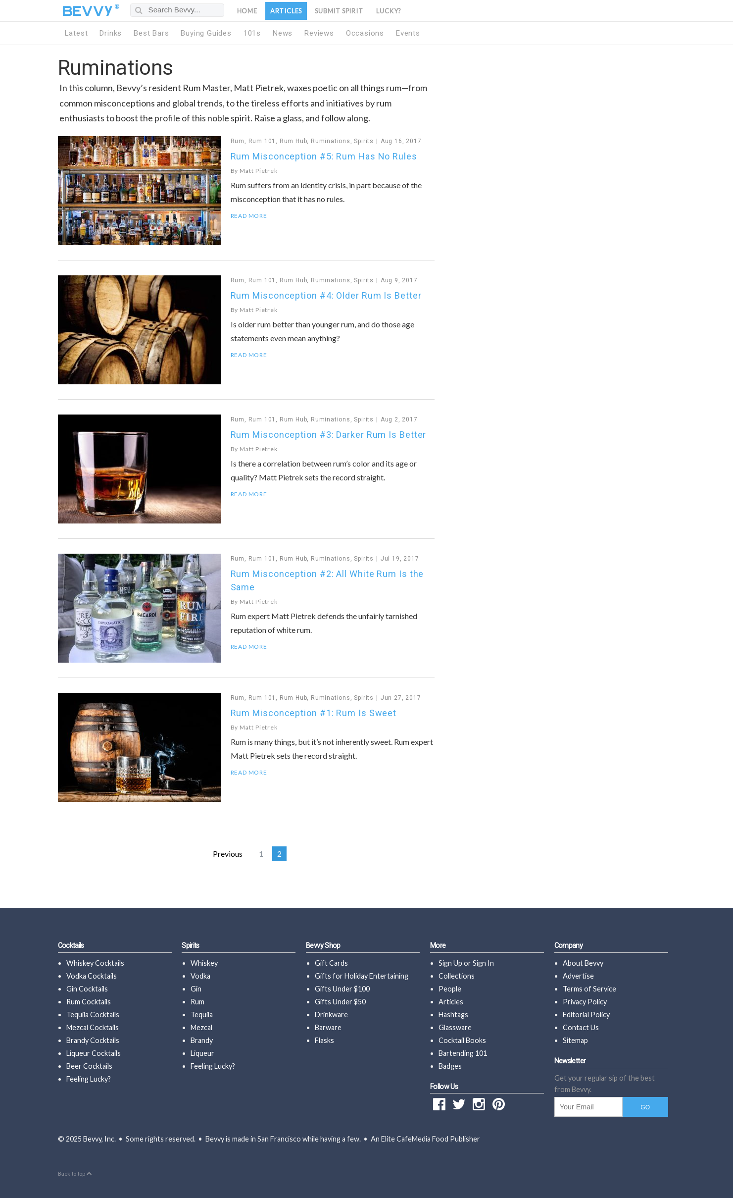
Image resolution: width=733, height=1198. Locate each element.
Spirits (364, 141)
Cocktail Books (462, 1040)
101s (252, 33)
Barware (328, 1027)
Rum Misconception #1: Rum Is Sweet (314, 713)
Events (408, 33)
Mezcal (201, 1027)
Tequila (202, 1014)
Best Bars (151, 33)
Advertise (578, 976)
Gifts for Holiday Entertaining (361, 976)
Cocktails (71, 945)
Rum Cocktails (88, 1001)
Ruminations (330, 141)
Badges (450, 1066)
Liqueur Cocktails (93, 1053)
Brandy (202, 1040)
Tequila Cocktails (92, 1014)
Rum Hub (293, 141)
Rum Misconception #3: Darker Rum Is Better (329, 434)
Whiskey (204, 963)
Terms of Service (589, 989)
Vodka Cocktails (91, 976)
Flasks (324, 1040)
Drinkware (331, 1014)
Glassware (455, 1027)
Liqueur (202, 1053)
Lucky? (388, 11)
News (283, 33)
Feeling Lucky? (88, 1079)
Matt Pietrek (259, 170)
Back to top (75, 1174)
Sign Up (450, 963)
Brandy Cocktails (92, 1040)
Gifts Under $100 (342, 989)
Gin (196, 989)
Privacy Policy (585, 1001)
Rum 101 (262, 141)
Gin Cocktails (87, 989)
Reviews (319, 33)
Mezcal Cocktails (92, 1027)
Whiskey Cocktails (95, 963)
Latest (76, 33)
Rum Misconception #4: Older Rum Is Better (326, 295)
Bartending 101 (463, 1053)
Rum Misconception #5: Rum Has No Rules (324, 156)
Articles (286, 11)
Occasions (365, 33)
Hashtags (453, 1014)
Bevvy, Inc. (99, 1139)
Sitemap (575, 1040)
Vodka (200, 976)
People (450, 989)
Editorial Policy (586, 1014)
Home (247, 11)
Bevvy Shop (323, 945)
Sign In (483, 963)
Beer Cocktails (89, 1066)
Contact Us (581, 1027)
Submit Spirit (339, 11)
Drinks (110, 33)
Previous (228, 853)
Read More (249, 216)
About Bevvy (583, 963)
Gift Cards (331, 963)
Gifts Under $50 (340, 1001)
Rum (237, 141)
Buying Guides (206, 33)
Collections (457, 976)
